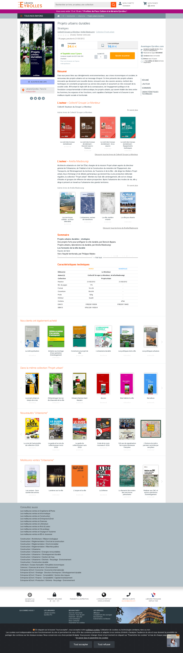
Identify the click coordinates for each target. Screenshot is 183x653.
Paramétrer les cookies (77, 623)
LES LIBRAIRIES (49, 610)
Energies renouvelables (51, 552)
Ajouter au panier (122, 55)
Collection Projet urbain (105, 32)
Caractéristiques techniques (150, 93)
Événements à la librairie (101, 619)
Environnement (52, 567)
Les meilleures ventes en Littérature (34, 524)
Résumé (145, 80)
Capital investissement (63, 578)
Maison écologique (50, 539)
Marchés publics (52, 547)
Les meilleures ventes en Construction (35, 516)
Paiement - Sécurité (75, 617)
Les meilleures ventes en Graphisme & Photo (37, 511)
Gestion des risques (62, 575)
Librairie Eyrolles (49, 613)
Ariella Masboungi (88, 32)
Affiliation (96, 613)
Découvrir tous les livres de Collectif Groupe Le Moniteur (116, 155)
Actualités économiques (54, 565)
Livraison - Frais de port (76, 615)
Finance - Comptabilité (44, 575)
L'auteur (146, 84)
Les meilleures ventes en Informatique (35, 514)
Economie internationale (54, 570)
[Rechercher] (82, 4)
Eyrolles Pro (48, 615)
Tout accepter (81, 644)
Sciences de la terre (36, 567)
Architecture (37, 539)
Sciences (24, 567)
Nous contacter (74, 621)
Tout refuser (104, 644)
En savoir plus (132, 110)
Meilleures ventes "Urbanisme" (37, 460)
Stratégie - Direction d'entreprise (48, 573)
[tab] (78, 45)
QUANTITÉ (100, 54)
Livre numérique (74, 619)
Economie (39, 570)
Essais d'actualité (37, 565)
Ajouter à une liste (37, 82)
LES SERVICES (98, 610)
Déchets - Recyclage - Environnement (56, 560)
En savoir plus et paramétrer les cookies (92, 638)
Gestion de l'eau (48, 557)
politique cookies (93, 630)
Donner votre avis (83, 35)
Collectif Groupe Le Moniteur (69, 32)
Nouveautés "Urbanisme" (34, 412)
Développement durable (51, 554)
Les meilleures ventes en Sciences (33, 521)
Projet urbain (106, 278)
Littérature (24, 565)
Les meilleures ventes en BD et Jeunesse (36, 534)
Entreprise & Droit (27, 570)
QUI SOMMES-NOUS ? (26, 610)
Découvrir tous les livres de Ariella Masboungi (120, 228)
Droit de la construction (55, 541)
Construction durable (40, 562)
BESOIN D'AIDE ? (74, 610)
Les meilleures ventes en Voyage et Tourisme (38, 532)
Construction (25, 539)
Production (40, 580)
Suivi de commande (75, 613)
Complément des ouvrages (102, 615)
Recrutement (97, 617)
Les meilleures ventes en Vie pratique (34, 529)
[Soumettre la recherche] (113, 4)
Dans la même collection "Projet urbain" (41, 367)
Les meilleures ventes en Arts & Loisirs (35, 526)
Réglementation (38, 541)
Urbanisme (36, 549)
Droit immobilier (52, 544)
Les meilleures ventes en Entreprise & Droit (37, 519)
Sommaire (146, 88)
